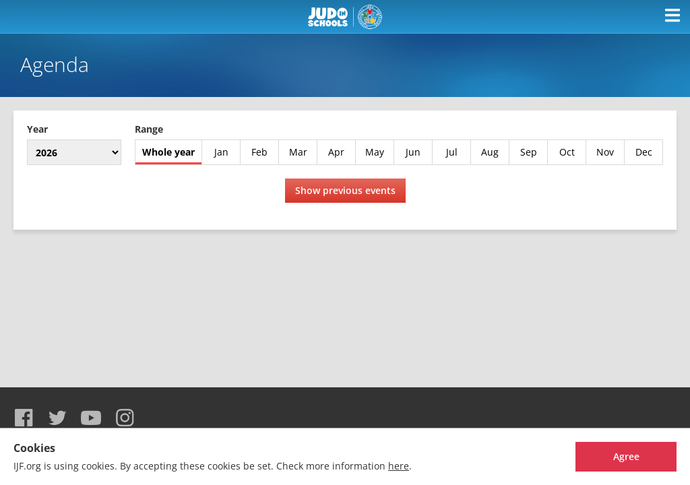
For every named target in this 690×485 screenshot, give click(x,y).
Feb (259, 152)
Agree (626, 456)
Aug (490, 152)
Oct (567, 152)
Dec (643, 152)
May (374, 152)
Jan (221, 152)
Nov (605, 152)
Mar (298, 152)
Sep (528, 152)
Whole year (168, 152)
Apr (336, 152)
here (398, 465)
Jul (452, 152)
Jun (413, 152)
